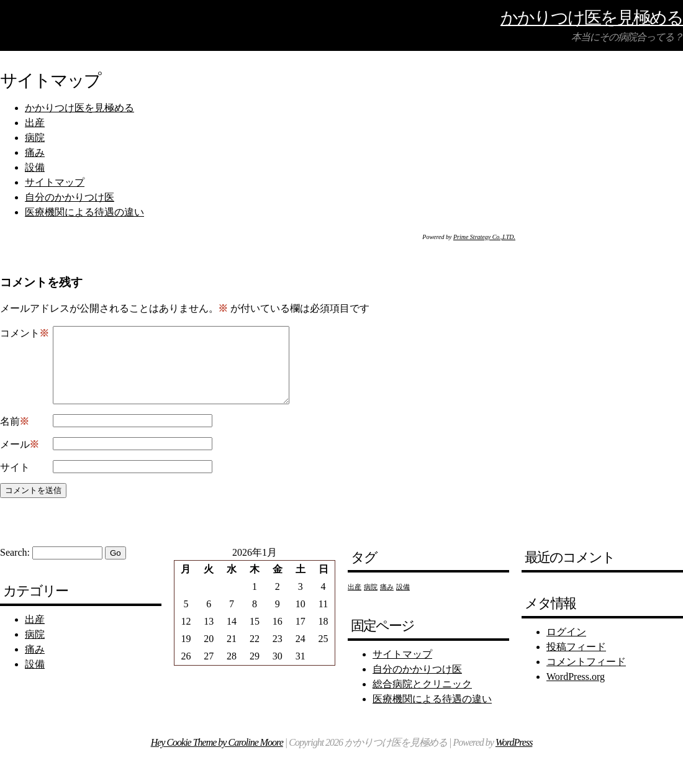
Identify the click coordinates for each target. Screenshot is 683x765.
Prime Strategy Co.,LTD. (484, 236)
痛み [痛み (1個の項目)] (387, 602)
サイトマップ (54, 182)
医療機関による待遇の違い (84, 212)
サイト (15, 482)
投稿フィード (576, 661)
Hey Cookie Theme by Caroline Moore (217, 757)
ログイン (566, 646)
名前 (14, 436)
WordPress (513, 757)
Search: (15, 567)
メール (19, 459)
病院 (35, 137)
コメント (24, 333)
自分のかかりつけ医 (69, 197)
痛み (35, 152)
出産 (35, 122)
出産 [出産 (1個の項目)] (354, 602)
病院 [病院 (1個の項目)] (371, 602)
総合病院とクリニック (422, 699)
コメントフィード (586, 676)
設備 (35, 167)
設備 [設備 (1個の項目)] (403, 602)
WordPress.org (575, 691)
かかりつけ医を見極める (591, 17)
